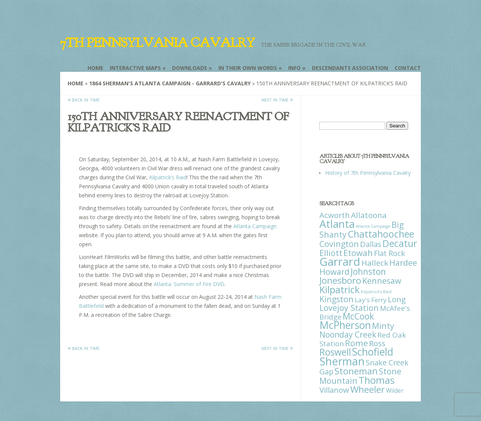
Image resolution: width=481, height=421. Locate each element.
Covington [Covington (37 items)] (339, 243)
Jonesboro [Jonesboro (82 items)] (340, 280)
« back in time (84, 99)
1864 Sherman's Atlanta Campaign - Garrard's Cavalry (170, 83)
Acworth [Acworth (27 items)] (334, 215)
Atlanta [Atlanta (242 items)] (337, 224)
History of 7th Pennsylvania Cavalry (368, 172)
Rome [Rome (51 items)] (356, 343)
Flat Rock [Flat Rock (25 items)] (389, 253)
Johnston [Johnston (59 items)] (368, 271)
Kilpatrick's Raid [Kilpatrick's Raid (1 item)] (376, 291)
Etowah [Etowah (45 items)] (358, 252)
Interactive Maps (135, 67)
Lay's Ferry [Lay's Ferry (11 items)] (371, 299)
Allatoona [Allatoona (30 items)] (369, 215)
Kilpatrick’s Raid (167, 177)
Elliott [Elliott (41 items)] (330, 252)
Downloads (189, 67)
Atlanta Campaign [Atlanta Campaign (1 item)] (373, 226)
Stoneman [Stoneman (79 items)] (356, 371)
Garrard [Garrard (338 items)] (339, 261)
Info (294, 67)
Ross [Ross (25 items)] (377, 343)
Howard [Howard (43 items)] (334, 271)
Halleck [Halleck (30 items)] (375, 262)
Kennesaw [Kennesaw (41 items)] (381, 280)
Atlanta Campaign (255, 226)
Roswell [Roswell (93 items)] (335, 352)
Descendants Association (350, 67)
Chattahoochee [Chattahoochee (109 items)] (381, 233)
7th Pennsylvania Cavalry (157, 43)
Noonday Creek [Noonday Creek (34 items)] (347, 334)
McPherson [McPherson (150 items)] (345, 325)
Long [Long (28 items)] (397, 299)
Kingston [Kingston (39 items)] (336, 299)
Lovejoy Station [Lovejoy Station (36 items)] (349, 307)
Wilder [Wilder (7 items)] (395, 390)
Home (95, 67)
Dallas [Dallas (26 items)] (370, 244)
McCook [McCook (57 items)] (358, 316)
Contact (408, 67)
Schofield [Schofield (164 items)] (372, 352)
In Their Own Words (247, 67)
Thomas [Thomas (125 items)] (376, 380)
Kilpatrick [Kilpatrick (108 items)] (339, 289)
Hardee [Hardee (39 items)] (403, 262)
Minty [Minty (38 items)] (383, 325)
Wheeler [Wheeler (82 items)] (367, 389)
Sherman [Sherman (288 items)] (342, 361)
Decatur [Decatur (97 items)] (400, 243)
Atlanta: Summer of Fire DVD (189, 284)
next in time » (277, 99)
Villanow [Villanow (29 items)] (334, 390)
